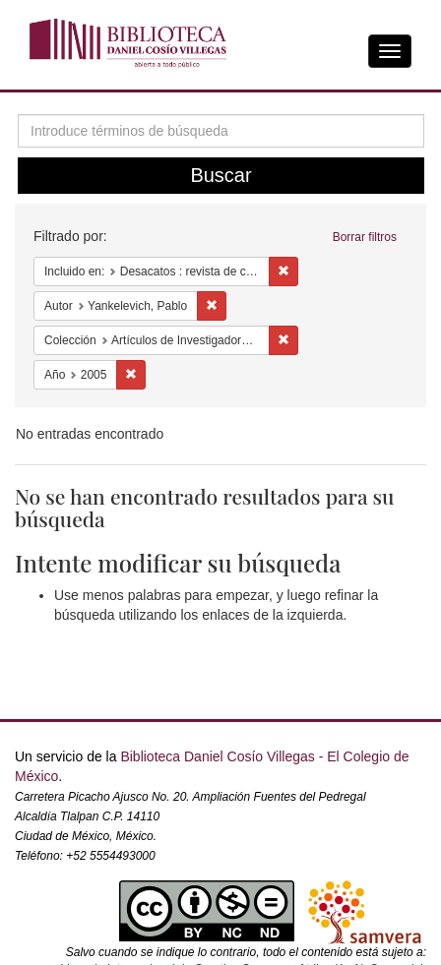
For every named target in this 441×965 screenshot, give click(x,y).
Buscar (220, 175)
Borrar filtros (365, 237)
